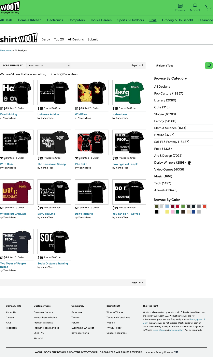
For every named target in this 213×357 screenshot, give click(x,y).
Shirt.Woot (18, 37)
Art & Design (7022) (168, 155)
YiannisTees (9, 118)
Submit (93, 39)
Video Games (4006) (169, 169)
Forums (180, 8)
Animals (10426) (166, 190)
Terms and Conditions (118, 317)
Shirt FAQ (39, 333)
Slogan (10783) (165, 114)
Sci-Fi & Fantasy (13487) (171, 142)
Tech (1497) (162, 183)
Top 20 (59, 39)
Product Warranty (43, 322)
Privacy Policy (113, 327)
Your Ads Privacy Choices (159, 352)
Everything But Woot (82, 327)
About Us (11, 312)
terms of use (159, 330)
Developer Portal (80, 333)
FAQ (8, 322)
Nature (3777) (164, 135)
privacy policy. (176, 330)
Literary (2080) (165, 100)
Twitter (75, 317)
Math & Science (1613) (170, 128)
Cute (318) (162, 107)
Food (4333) (163, 149)
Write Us (38, 338)
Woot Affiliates (114, 312)
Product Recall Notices (46, 327)
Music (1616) (163, 176)
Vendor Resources (116, 333)
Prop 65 (110, 322)
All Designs (76, 39)
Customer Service (43, 312)
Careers (10, 317)
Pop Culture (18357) (168, 93)
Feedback (11, 327)
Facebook (76, 312)
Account (195, 8)
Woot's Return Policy (45, 317)
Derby (45, 39)
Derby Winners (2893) (170, 162)
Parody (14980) (165, 121)
